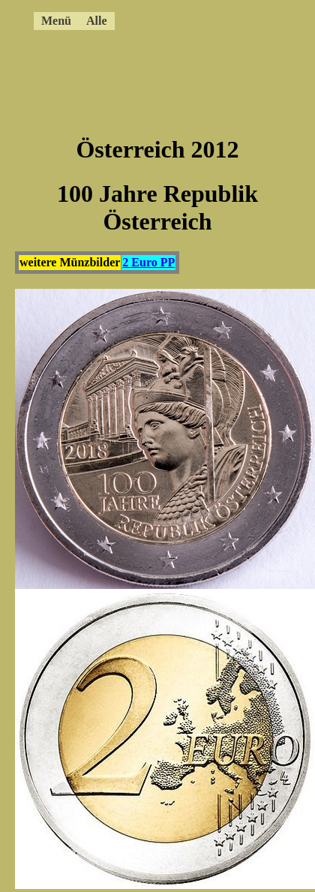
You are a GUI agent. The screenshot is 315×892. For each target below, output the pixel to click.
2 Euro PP (148, 262)
